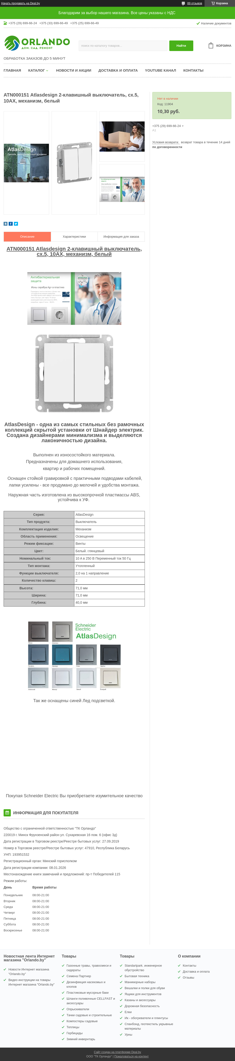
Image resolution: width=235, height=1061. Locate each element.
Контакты (193, 70)
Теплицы (73, 1027)
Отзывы (188, 977)
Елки (128, 1012)
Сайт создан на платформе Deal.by (117, 1052)
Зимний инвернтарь (81, 1039)
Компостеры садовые (82, 1021)
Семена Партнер (79, 976)
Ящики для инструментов (143, 994)
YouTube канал (160, 70)
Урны (128, 1034)
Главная (12, 70)
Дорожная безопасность (142, 1006)
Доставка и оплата (118, 70)
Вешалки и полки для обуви (145, 988)
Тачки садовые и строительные (89, 1015)
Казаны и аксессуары (140, 1000)
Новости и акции (73, 70)
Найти (181, 45)
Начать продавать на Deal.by (20, 3)
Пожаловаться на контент (131, 1056)
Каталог (36, 70)
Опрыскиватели (78, 1009)
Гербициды (75, 1033)
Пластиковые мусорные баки (88, 992)
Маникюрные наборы (140, 982)
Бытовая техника (137, 976)
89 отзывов (194, 3)
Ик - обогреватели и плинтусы (146, 1018)
